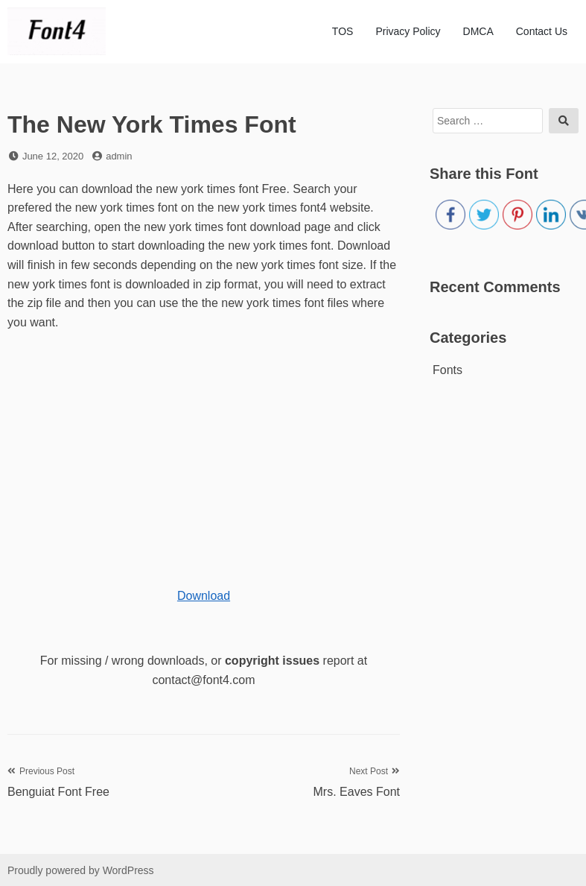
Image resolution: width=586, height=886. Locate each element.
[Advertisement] (196, 451)
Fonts (447, 370)
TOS (343, 31)
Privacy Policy (407, 31)
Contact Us (541, 31)
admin (119, 156)
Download (203, 595)
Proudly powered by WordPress (80, 870)
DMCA (478, 31)
